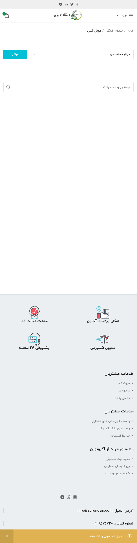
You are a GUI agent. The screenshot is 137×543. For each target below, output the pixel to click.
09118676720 (103, 523)
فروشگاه (124, 383)
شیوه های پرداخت (117, 473)
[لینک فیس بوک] (77, 4)
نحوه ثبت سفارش (118, 459)
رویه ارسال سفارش (117, 466)
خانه (130, 31)
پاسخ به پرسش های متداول (111, 421)
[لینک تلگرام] (61, 4)
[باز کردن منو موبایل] (125, 15)
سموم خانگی (114, 31)
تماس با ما (122, 398)
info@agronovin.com (95, 510)
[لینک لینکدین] (66, 4)
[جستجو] (68, 87)
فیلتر (15, 54)
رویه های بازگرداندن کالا (114, 428)
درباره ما (124, 391)
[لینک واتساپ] (69, 497)
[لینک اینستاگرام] (75, 497)
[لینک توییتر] (72, 4)
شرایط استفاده (120, 436)
